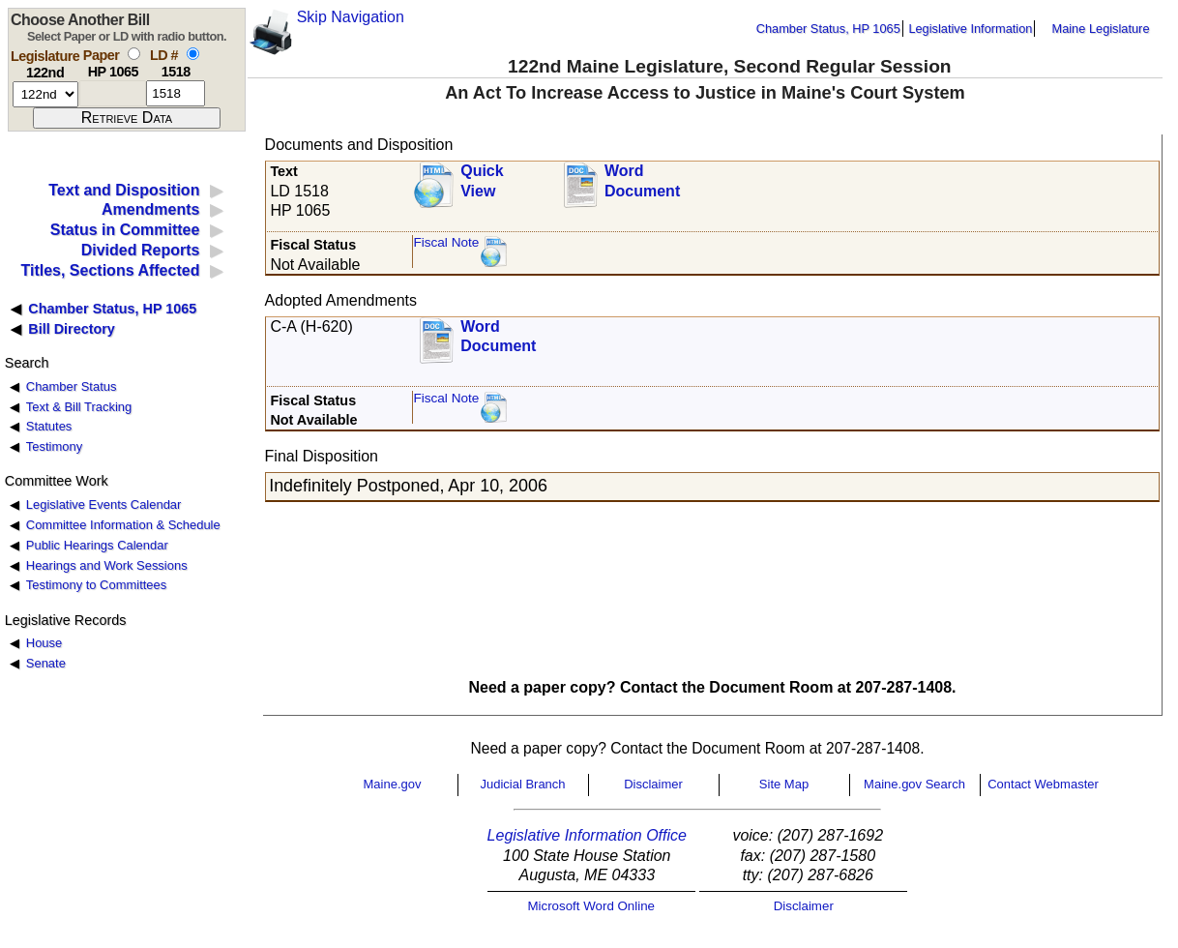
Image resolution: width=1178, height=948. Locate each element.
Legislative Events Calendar (104, 504)
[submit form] (127, 118)
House (44, 643)
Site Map (784, 784)
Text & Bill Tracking (79, 407)
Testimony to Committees (96, 585)
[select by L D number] (193, 53)
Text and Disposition (123, 190)
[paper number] (112, 93)
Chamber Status (71, 386)
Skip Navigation (350, 17)
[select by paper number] (134, 53)
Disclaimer (653, 784)
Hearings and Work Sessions (107, 565)
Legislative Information (970, 28)
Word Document (642, 181)
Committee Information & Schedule (123, 525)
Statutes (49, 426)
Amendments (150, 209)
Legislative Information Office (587, 835)
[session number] (45, 94)
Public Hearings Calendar (97, 545)
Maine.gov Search (914, 784)
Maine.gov (393, 784)
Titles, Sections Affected (109, 270)
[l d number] (175, 93)
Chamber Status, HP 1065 (828, 28)
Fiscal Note (446, 242)
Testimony (54, 446)
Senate (46, 663)
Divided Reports (140, 250)
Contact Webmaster (1043, 784)
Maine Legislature (1100, 28)
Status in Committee (125, 230)
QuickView (481, 181)
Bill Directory (71, 329)
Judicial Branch (522, 784)
